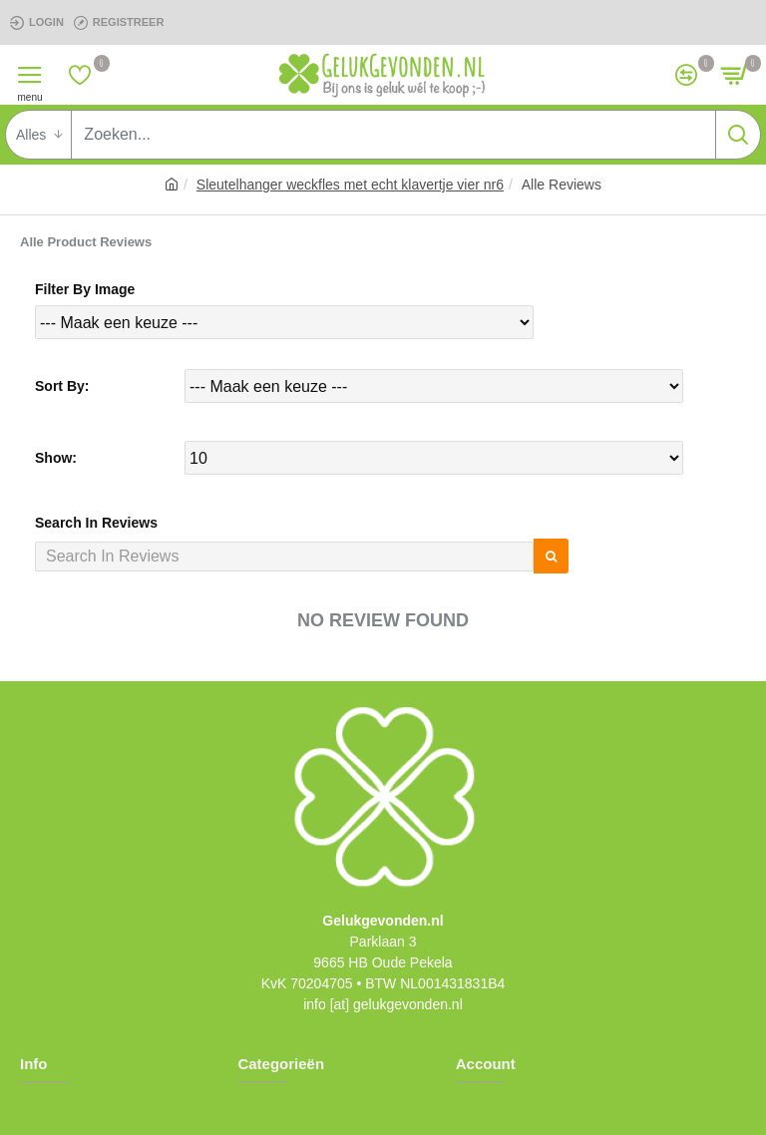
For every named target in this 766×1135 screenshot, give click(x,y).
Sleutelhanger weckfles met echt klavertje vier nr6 (350, 184)
